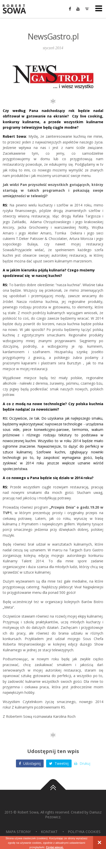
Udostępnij (30, 763)
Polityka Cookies (84, 831)
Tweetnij (59, 763)
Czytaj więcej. (55, 847)
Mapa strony (18, 831)
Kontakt (49, 831)
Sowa (17, 9)
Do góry (53, 790)
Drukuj (82, 763)
